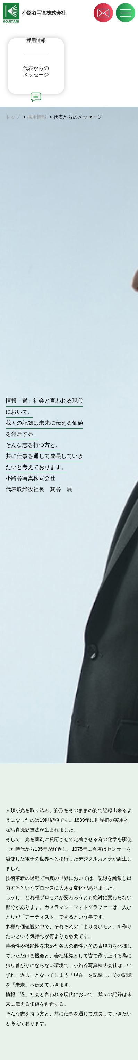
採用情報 (36, 117)
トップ (13, 117)
